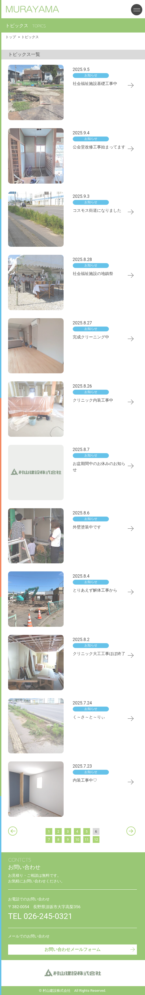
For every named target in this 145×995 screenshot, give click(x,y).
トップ (10, 37)
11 (87, 839)
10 (77, 839)
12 (96, 839)
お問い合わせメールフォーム (90, 949)
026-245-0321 (47, 916)
